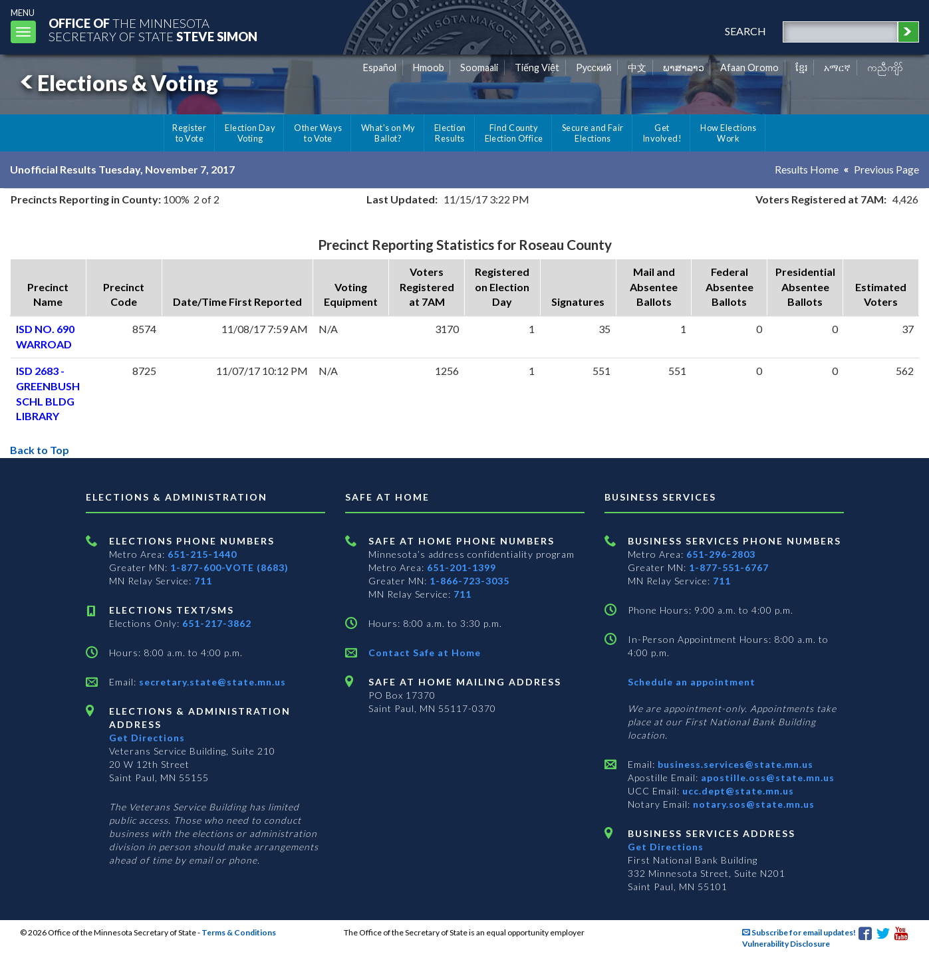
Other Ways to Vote (318, 133)
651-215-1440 (202, 554)
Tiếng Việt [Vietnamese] (537, 67)
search (745, 31)
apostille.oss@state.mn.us (766, 777)
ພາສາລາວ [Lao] (683, 67)
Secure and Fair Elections (593, 133)
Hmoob (428, 67)
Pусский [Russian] (594, 67)
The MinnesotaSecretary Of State (153, 29)
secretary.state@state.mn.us (211, 681)
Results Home (807, 169)
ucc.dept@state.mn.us (737, 790)
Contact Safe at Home (424, 652)
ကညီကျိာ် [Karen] (885, 67)
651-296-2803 (720, 554)
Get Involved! (662, 133)
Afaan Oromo (749, 67)
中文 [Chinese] (637, 67)
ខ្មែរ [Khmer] (801, 67)
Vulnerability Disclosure (786, 944)
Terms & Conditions (238, 932)
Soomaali (479, 67)
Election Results (450, 133)
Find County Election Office (514, 133)
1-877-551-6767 (729, 567)
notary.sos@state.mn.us (752, 804)
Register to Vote (189, 133)
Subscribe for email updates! (799, 932)
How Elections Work (728, 133)
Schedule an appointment (691, 681)
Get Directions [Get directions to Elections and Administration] (147, 737)
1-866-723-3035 (469, 580)
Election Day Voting (250, 133)
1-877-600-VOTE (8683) (229, 567)
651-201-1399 (461, 567)
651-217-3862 (216, 623)
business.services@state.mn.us (734, 764)
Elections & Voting (117, 83)
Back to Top (39, 449)
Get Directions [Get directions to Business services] (666, 846)
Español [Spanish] (379, 67)
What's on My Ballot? (388, 133)
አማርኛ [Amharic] (837, 67)
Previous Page (886, 169)
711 (203, 580)
